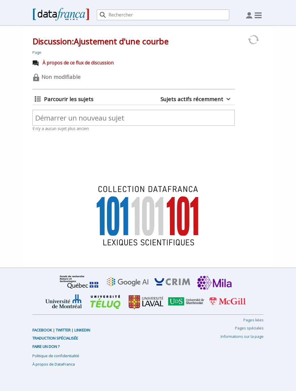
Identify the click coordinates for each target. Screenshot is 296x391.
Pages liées (253, 320)
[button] (63, 99)
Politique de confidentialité (55, 355)
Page (36, 52)
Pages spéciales (249, 328)
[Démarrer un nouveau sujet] (133, 118)
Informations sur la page (242, 336)
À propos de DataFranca (53, 364)
